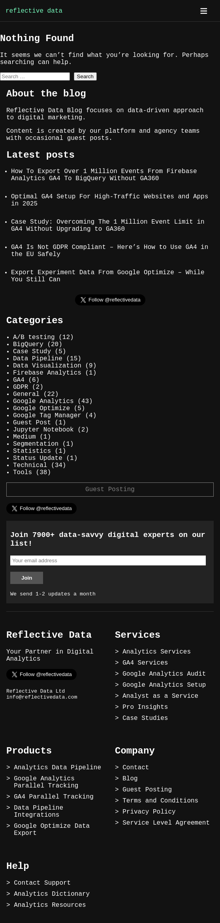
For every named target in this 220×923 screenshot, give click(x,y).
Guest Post (32, 422)
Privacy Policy (148, 812)
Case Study (32, 351)
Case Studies (145, 718)
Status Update (37, 458)
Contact (135, 767)
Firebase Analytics (47, 373)
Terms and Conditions (160, 800)
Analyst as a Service (160, 696)
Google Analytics (43, 401)
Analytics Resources (50, 905)
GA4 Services (145, 663)
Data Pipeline (37, 358)
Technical (30, 465)
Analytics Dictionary (52, 894)
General (26, 394)
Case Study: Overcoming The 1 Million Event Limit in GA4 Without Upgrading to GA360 (108, 226)
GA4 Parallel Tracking (54, 797)
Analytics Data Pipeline (57, 767)
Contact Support (42, 883)
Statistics (32, 451)
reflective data (34, 11)
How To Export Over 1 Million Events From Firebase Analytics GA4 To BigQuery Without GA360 (104, 175)
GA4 (18, 380)
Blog (129, 778)
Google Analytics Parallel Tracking (46, 782)
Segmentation (35, 444)
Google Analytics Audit (164, 674)
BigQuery (28, 344)
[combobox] (35, 76)
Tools (22, 472)
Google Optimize (41, 408)
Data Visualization (47, 365)
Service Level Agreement (166, 823)
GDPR (20, 387)
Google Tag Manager (47, 415)
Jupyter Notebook (43, 429)
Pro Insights (145, 707)
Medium (24, 437)
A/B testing (34, 337)
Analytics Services (156, 652)
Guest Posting (110, 489)
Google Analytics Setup (164, 685)
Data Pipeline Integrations (38, 811)
